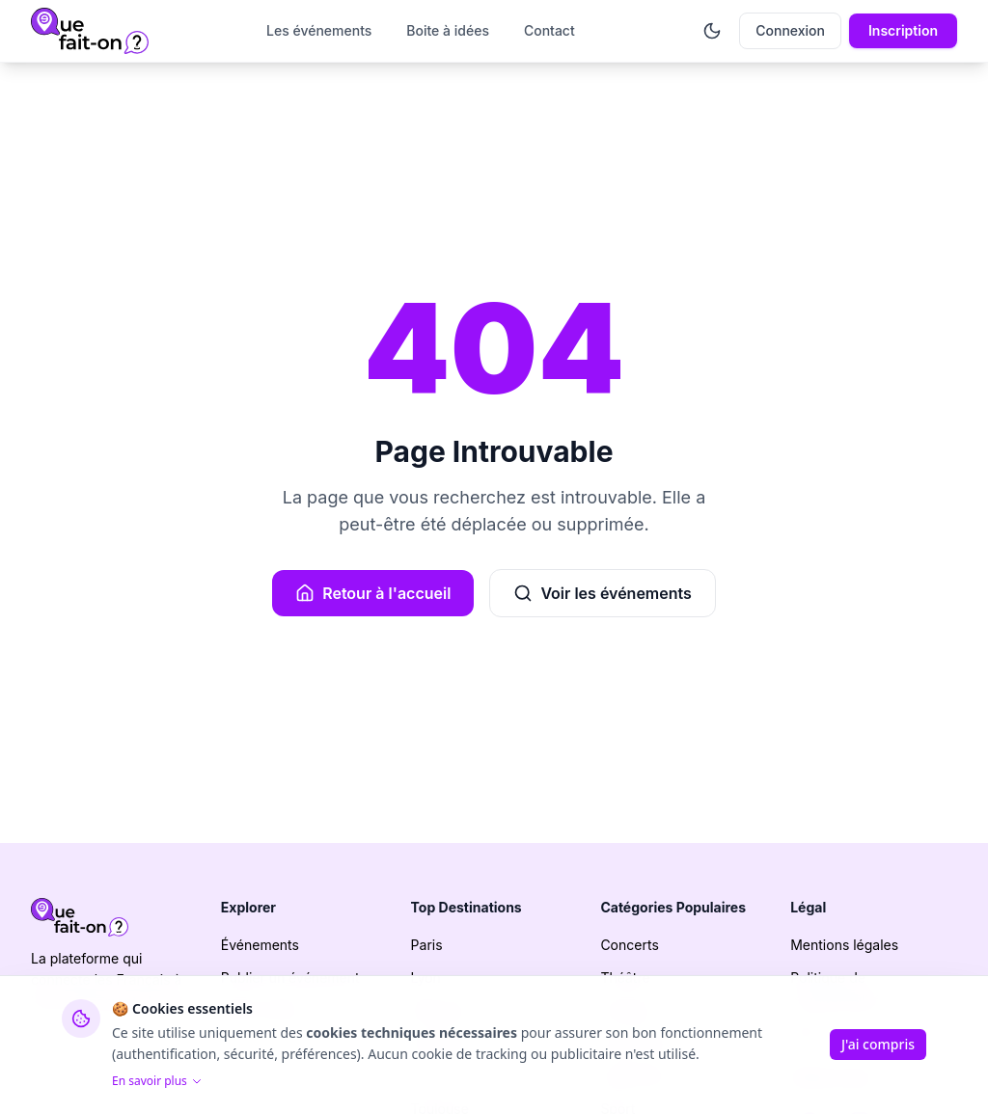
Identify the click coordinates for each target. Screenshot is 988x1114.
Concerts (629, 945)
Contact (549, 30)
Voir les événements (602, 593)
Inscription (903, 30)
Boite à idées (447, 30)
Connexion (790, 30)
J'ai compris (878, 1044)
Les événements (318, 30)
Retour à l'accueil (373, 593)
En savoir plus (157, 1081)
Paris (427, 945)
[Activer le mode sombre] (712, 31)
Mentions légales (844, 945)
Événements (260, 945)
